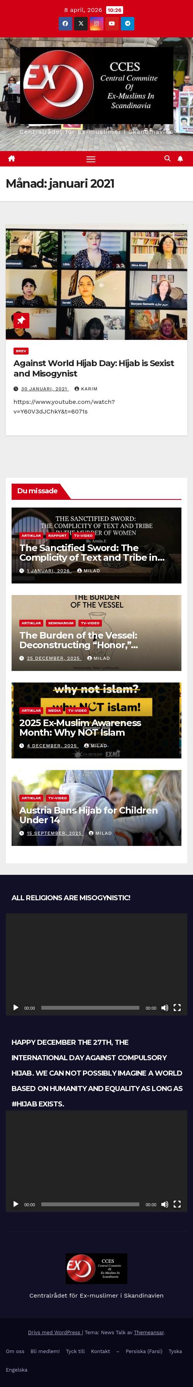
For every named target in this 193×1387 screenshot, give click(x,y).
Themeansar (149, 1332)
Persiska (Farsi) (144, 1351)
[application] (96, 964)
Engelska (16, 1370)
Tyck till (75, 1351)
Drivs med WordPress (55, 1332)
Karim (86, 389)
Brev (21, 351)
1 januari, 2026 (49, 570)
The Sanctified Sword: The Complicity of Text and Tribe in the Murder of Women (88, 557)
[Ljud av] (165, 1008)
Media (54, 710)
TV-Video (83, 535)
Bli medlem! (45, 1351)
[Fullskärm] (177, 1008)
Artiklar (31, 535)
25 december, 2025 (54, 658)
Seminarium (61, 623)
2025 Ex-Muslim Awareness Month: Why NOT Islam (80, 727)
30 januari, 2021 (45, 389)
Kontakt (100, 1351)
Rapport (57, 535)
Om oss (15, 1351)
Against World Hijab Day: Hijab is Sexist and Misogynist (94, 368)
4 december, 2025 (53, 745)
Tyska (175, 1351)
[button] (167, 158)
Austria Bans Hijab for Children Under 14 (88, 815)
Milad (88, 570)
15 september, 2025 (55, 833)
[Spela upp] (16, 1008)
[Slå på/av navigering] (91, 158)
